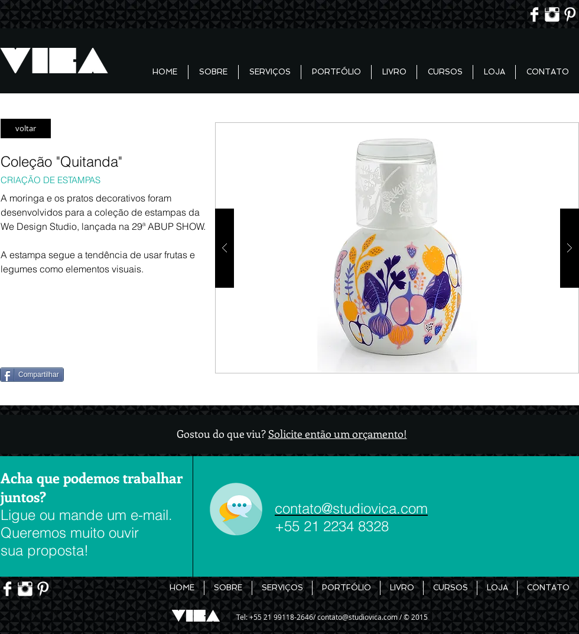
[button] (397, 248)
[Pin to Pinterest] (20, 344)
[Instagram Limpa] (552, 14)
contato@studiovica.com (357, 617)
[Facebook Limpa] (534, 14)
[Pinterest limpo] (569, 14)
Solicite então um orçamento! (337, 434)
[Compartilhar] (32, 375)
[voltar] (26, 128)
